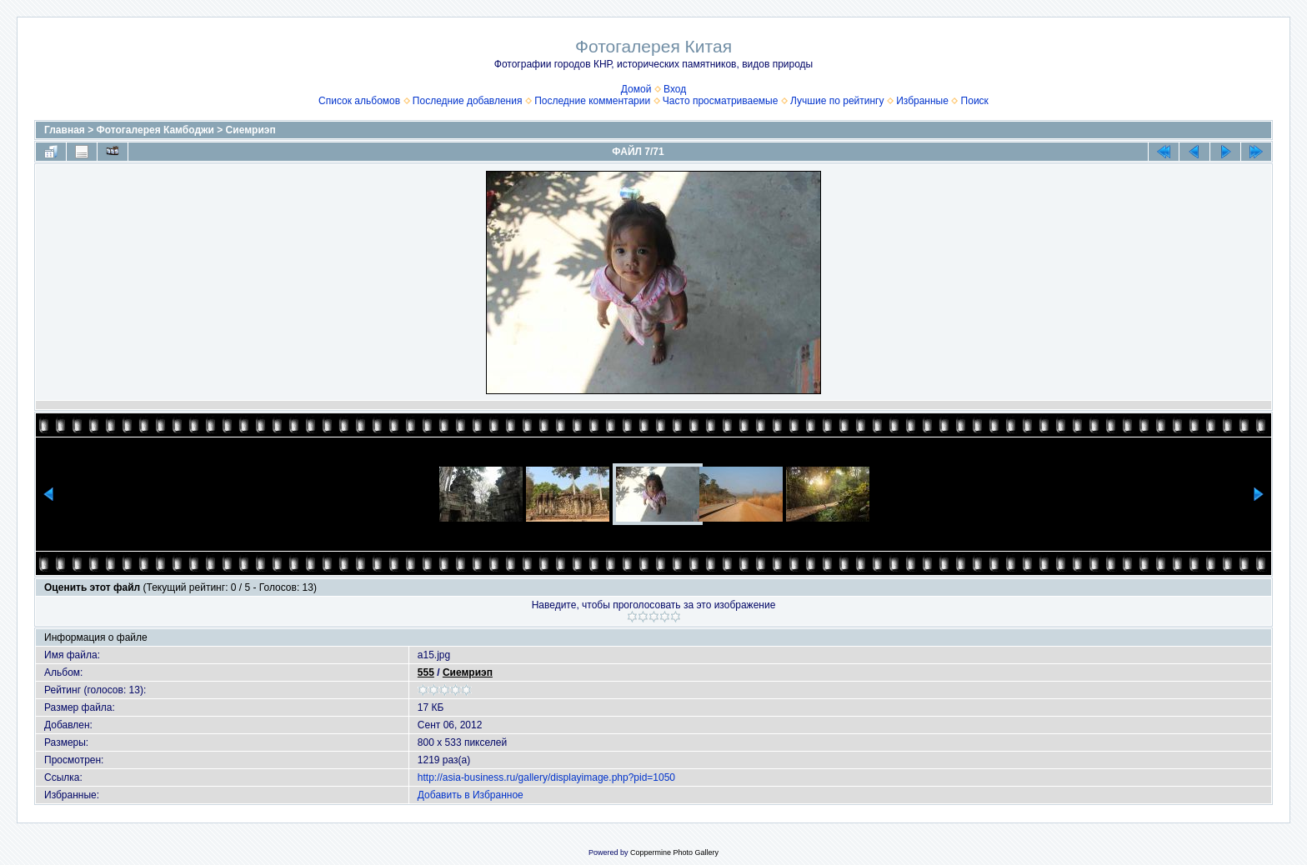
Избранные (922, 101)
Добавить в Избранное (470, 795)
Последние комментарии (592, 101)
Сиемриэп (251, 130)
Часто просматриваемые (721, 101)
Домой (636, 89)
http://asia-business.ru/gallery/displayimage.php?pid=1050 (546, 777)
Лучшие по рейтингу (837, 101)
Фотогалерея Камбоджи (155, 130)
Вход (675, 89)
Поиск (975, 101)
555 (426, 672)
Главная (64, 130)
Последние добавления (468, 101)
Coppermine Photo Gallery (674, 852)
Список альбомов (359, 101)
